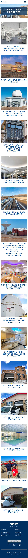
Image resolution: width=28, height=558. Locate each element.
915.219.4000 (4, 535)
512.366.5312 (18, 535)
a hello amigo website (14, 554)
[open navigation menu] (25, 2)
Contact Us (14, 541)
